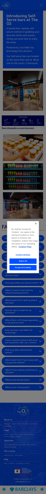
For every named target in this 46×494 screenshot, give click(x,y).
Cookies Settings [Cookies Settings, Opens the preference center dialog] (23, 255)
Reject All (23, 261)
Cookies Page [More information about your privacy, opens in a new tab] (25, 247)
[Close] (35, 223)
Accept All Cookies (23, 267)
